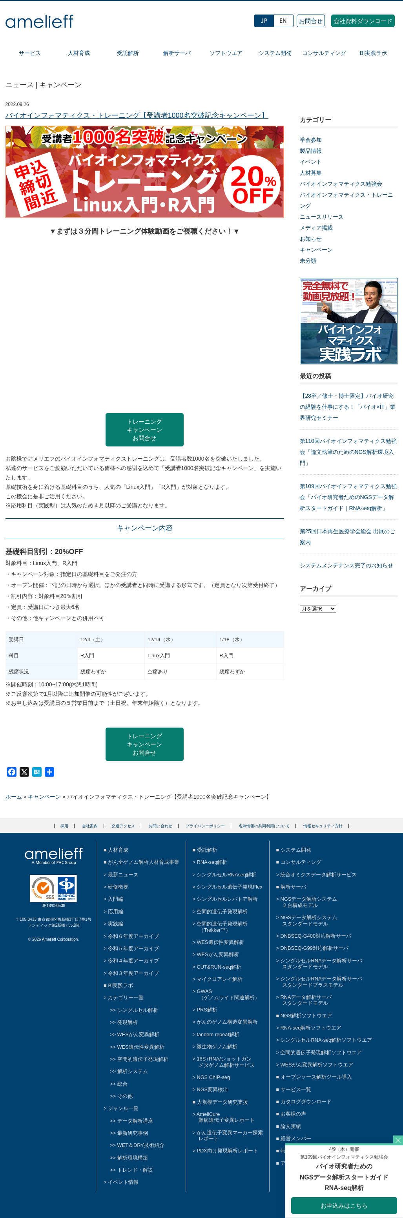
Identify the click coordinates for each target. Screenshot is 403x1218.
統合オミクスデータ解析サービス (318, 875)
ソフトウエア (226, 53)
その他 (125, 1096)
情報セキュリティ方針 (323, 826)
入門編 (115, 899)
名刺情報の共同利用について (264, 826)
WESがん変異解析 (138, 1034)
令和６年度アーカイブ (133, 936)
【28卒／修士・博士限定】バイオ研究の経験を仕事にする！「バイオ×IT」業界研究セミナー (348, 407)
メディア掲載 (316, 228)
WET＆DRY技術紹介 (140, 1145)
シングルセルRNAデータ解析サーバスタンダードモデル (321, 963)
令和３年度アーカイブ (133, 973)
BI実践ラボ (373, 53)
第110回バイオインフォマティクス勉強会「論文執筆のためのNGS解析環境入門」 (348, 452)
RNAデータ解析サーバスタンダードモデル (306, 1000)
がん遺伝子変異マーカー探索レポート (230, 1135)
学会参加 (311, 140)
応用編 (115, 911)
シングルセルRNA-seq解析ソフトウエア (326, 1040)
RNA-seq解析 (212, 862)
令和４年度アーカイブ (133, 961)
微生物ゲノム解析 (217, 1047)
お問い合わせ (160, 826)
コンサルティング (324, 53)
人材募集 (311, 173)
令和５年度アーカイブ (133, 948)
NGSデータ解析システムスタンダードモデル (308, 920)
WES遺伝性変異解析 (140, 1047)
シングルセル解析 (137, 1010)
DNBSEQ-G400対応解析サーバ (315, 936)
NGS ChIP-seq (213, 1077)
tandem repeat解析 (218, 1034)
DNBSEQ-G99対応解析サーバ (314, 948)
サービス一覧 (296, 1089)
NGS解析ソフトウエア (306, 1016)
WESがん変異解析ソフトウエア (316, 1065)
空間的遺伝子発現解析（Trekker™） (222, 927)
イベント (311, 162)
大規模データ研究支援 (222, 1102)
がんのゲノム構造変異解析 (227, 1022)
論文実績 (291, 1126)
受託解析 (128, 53)
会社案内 (90, 826)
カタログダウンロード (306, 1102)
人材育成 (79, 53)
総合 (122, 1084)
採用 (64, 826)
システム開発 (275, 53)
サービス (30, 53)
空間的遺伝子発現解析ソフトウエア (321, 1052)
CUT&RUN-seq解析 (219, 967)
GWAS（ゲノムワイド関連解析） (228, 994)
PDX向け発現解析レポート (227, 1151)
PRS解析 (207, 1010)
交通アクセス (123, 826)
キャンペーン (316, 250)
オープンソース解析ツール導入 (316, 1077)
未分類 (308, 261)
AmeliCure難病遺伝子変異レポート (226, 1117)
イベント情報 (123, 1182)
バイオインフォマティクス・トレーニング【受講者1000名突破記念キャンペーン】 (136, 115)
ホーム (13, 797)
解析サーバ (177, 53)
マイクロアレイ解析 (220, 979)
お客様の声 (293, 1114)
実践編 (115, 924)
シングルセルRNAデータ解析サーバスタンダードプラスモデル (321, 982)
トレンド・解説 (135, 1170)
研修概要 (118, 887)
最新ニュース (123, 875)
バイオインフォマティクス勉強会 (341, 184)
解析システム (132, 1071)
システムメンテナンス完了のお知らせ (346, 565)
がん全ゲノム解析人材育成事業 (143, 862)
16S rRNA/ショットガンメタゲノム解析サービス (226, 1062)
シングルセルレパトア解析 (227, 899)
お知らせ (311, 239)
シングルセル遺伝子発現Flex (229, 887)
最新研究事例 (132, 1133)
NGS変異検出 (212, 1089)
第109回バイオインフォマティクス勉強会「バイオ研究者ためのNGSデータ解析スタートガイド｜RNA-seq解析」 (348, 497)
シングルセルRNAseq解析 (226, 875)
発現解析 (127, 1022)
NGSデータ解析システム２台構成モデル (308, 902)
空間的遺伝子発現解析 (142, 1059)
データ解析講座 (135, 1121)
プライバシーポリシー (205, 826)
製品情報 (311, 151)
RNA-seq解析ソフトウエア (310, 1028)
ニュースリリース (322, 217)
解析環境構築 (132, 1158)
